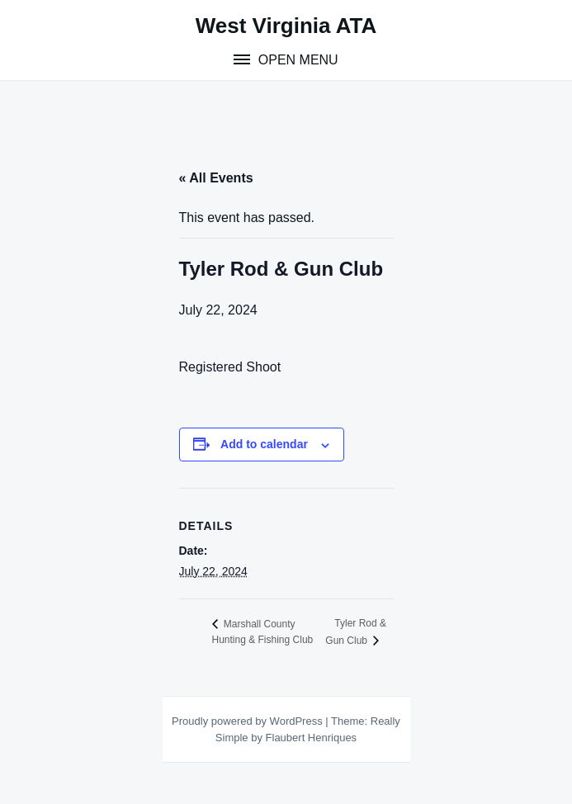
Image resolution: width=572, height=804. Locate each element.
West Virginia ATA (286, 25)
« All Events (216, 178)
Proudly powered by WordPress (248, 721)
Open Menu (296, 60)
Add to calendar (264, 444)
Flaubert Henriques (311, 737)
